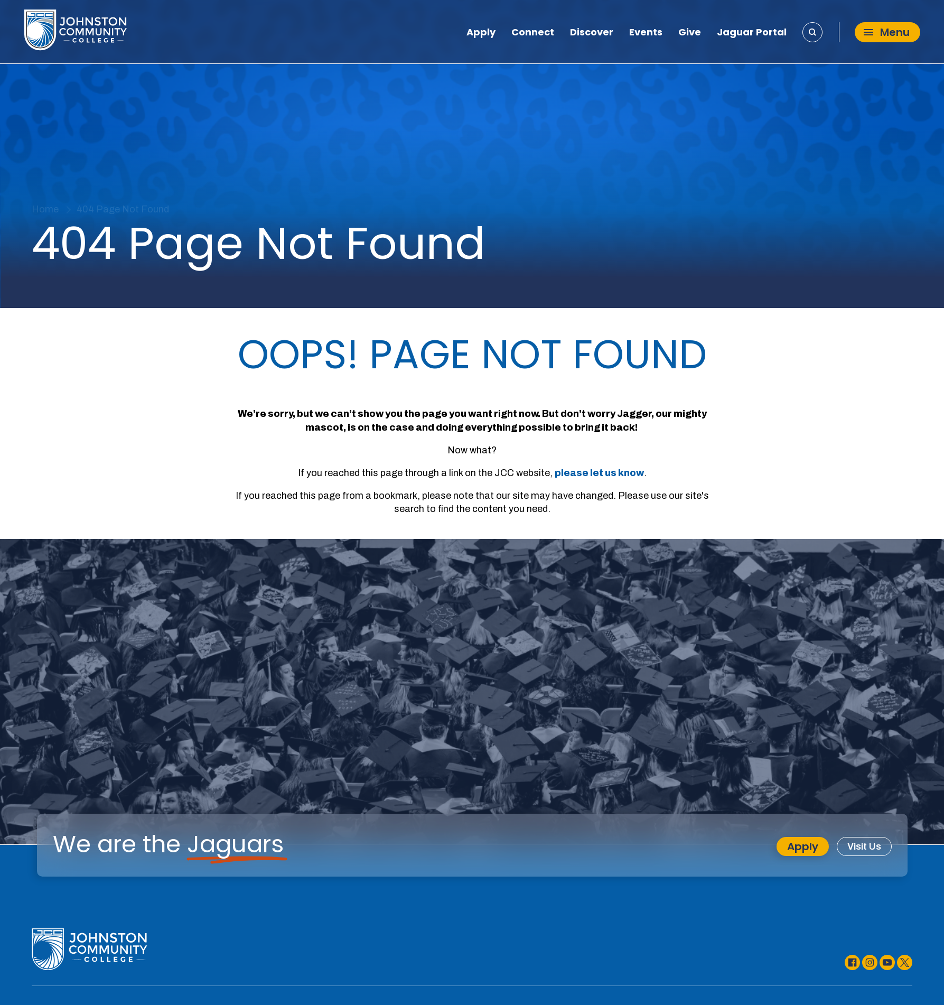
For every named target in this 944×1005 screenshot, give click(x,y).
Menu (887, 32)
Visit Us (864, 846)
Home (45, 209)
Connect (532, 34)
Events (645, 34)
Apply (481, 34)
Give (689, 34)
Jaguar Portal (752, 34)
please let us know (599, 473)
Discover (591, 34)
